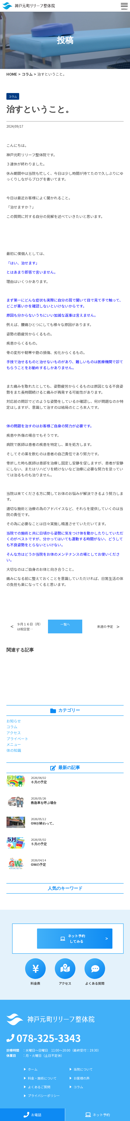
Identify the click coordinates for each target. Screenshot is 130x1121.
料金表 (35, 972)
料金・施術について (42, 1078)
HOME (11, 74)
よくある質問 (95, 972)
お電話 (32, 1115)
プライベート (17, 738)
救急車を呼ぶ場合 (43, 803)
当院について (83, 1069)
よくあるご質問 (39, 1087)
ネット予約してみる (72, 938)
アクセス (13, 732)
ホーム (32, 1069)
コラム (27, 74)
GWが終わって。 (43, 823)
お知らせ (13, 721)
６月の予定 (39, 782)
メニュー (13, 744)
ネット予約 (97, 1115)
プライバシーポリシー (44, 1095)
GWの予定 (38, 864)
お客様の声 (82, 1078)
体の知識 (13, 750)
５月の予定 (39, 844)
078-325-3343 (43, 1037)
